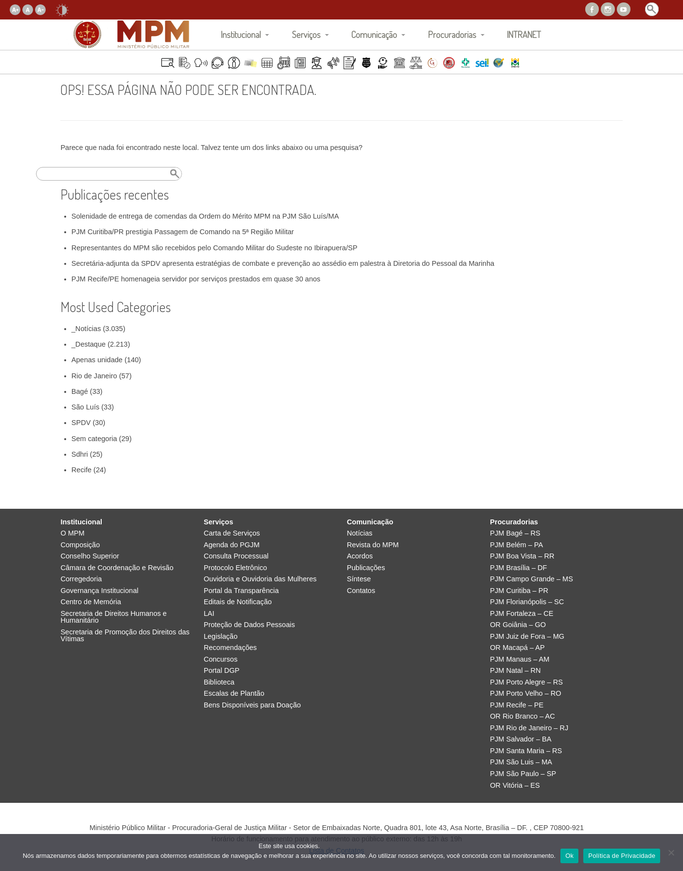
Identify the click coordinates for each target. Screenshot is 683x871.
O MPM (72, 533)
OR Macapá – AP (517, 647)
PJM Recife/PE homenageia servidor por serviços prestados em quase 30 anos (196, 279)
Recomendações (230, 647)
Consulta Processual (236, 556)
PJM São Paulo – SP (523, 774)
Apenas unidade (97, 360)
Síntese (359, 579)
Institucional (241, 34)
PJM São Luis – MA (521, 762)
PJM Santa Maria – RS (526, 751)
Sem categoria (94, 439)
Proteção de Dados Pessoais (249, 625)
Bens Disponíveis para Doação (252, 705)
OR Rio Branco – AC (522, 716)
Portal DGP (222, 670)
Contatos (361, 590)
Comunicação (374, 34)
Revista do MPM (373, 545)
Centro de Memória (90, 602)
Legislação (221, 636)
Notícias (360, 533)
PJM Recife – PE (516, 705)
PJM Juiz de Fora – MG (527, 636)
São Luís (85, 407)
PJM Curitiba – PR (519, 590)
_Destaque (89, 344)
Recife (81, 470)
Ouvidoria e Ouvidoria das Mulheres (260, 579)
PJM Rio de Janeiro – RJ (529, 728)
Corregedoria (81, 579)
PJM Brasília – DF (518, 568)
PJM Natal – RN (515, 670)
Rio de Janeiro (94, 376)
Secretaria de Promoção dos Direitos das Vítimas (124, 636)
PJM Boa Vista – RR (522, 556)
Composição (80, 545)
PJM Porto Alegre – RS (526, 682)
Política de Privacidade (621, 855)
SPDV (81, 422)
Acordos (360, 556)
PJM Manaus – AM (519, 659)
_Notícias (86, 329)
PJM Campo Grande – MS (531, 579)
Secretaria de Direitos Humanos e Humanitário (113, 617)
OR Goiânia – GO (518, 625)
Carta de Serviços (232, 533)
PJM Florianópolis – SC (527, 602)
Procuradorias (452, 34)
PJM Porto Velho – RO (525, 693)
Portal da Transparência (241, 590)
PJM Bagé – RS (515, 533)
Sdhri (80, 454)
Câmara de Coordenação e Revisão (116, 568)
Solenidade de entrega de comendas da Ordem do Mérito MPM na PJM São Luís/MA (205, 216)
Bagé (80, 391)
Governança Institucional (99, 590)
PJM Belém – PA (516, 545)
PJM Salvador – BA (520, 739)
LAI (209, 613)
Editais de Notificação (238, 602)
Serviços (306, 34)
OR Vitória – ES (514, 785)
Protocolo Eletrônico (235, 568)
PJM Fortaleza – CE (521, 613)
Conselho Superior (89, 556)
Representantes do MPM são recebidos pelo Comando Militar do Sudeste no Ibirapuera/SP (215, 248)
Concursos (221, 659)
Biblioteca (219, 682)
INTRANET (524, 34)
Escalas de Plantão (234, 693)
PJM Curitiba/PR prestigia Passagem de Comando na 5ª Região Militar (183, 232)
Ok (569, 855)
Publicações (366, 568)
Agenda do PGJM (232, 545)
